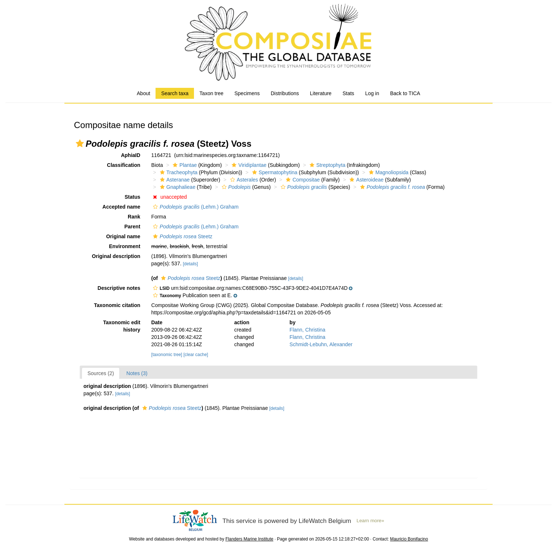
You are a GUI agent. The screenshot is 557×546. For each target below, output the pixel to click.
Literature (321, 93)
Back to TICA (405, 93)
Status (133, 197)
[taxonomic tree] (166, 354)
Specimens (246, 93)
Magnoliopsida (387, 172)
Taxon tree (211, 93)
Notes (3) (136, 373)
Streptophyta (326, 165)
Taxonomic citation (117, 305)
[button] (80, 143)
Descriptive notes (119, 288)
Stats (348, 93)
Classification (123, 165)
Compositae (302, 180)
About (143, 93)
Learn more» (370, 520)
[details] (190, 263)
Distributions (285, 93)
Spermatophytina (274, 172)
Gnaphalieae (176, 187)
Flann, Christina (307, 330)
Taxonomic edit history (122, 326)
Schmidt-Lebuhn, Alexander (320, 344)
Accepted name (121, 207)
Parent (132, 226)
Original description (116, 256)
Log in (372, 93)
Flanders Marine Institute (249, 539)
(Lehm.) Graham (195, 207)
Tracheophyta (178, 172)
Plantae (184, 165)
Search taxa (174, 93)
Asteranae (174, 180)
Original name (123, 236)
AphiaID (130, 155)
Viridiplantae (248, 165)
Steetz (181, 236)
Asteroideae (366, 180)
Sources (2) (100, 373)
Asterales (243, 180)
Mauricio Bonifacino (409, 539)
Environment (125, 246)
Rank (134, 217)
